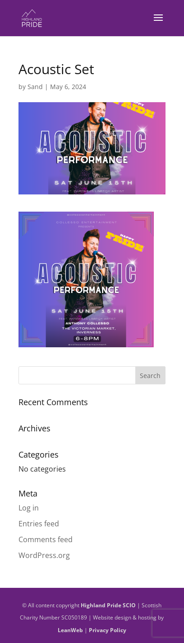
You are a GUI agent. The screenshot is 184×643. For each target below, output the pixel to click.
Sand (35, 86)
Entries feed (38, 524)
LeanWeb (70, 630)
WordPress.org (44, 555)
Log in (28, 508)
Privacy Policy (107, 630)
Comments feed (45, 539)
